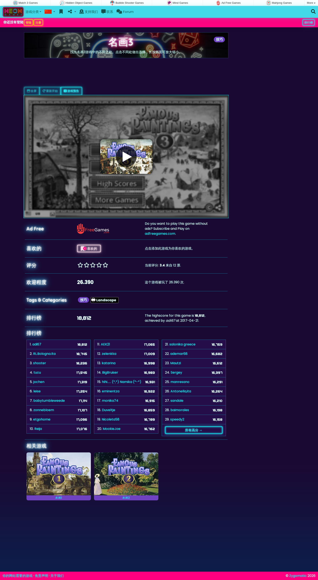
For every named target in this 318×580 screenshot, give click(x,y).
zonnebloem (43, 410)
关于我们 (57, 575)
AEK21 (105, 344)
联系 (107, 11)
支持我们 (88, 11)
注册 (38, 22)
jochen (38, 381)
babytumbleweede (49, 400)
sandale (176, 400)
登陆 (28, 22)
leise (37, 391)
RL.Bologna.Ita (44, 353)
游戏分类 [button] (32, 11)
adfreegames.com (160, 233)
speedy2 (177, 419)
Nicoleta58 (110, 419)
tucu (37, 372)
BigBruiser (110, 372)
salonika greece (182, 344)
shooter (39, 363)
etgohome (41, 419)
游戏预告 (71, 91)
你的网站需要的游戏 (18, 575)
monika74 (110, 400)
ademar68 (179, 353)
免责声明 (41, 575)
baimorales (179, 410)
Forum (125, 11)
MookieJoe (111, 428)
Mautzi (175, 363)
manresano (179, 381)
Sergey (176, 372)
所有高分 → (193, 430)
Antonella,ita (180, 391)
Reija (38, 428)
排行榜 (308, 22)
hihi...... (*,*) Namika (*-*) (121, 381)
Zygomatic (298, 575)
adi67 (36, 344)
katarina (108, 363)
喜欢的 (89, 248)
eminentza (110, 391)
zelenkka (109, 353)
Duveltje (108, 410)
